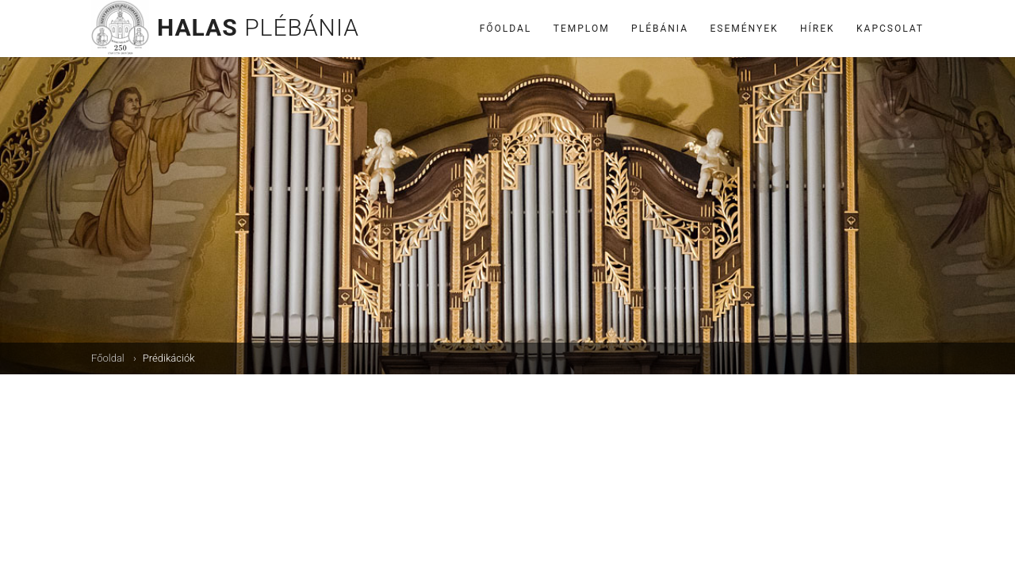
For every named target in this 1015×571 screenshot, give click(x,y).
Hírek (817, 28)
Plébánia (659, 28)
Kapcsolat (890, 28)
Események (744, 28)
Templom (581, 28)
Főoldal (506, 28)
